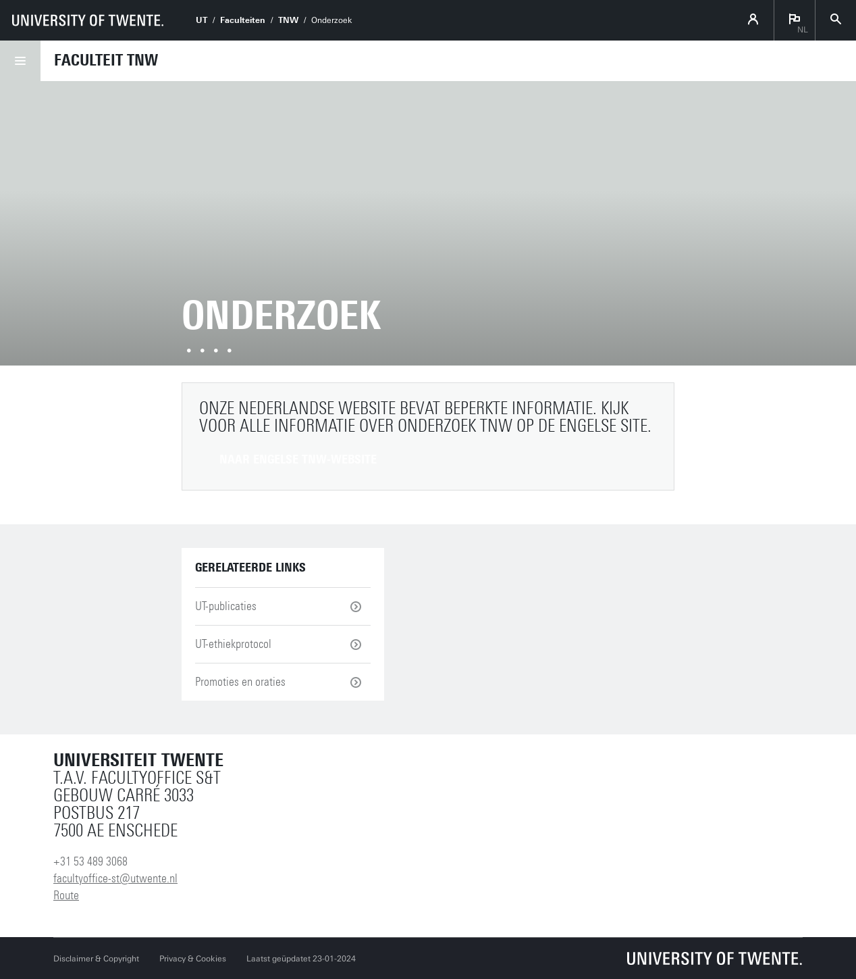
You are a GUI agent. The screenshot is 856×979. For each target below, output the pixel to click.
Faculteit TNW (106, 60)
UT (201, 20)
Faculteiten (242, 20)
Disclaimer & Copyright (96, 958)
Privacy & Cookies (192, 958)
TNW (288, 20)
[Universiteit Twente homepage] (715, 958)
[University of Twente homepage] (88, 20)
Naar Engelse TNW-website (298, 459)
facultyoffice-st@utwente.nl (115, 878)
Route (66, 895)
